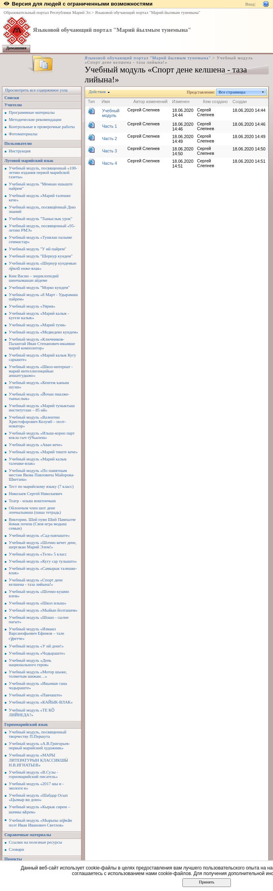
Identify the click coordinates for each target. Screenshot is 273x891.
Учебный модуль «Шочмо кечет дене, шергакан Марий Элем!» (42, 544)
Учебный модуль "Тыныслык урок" (40, 218)
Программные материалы (31, 112)
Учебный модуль (111, 113)
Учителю (13, 105)
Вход (249, 4)
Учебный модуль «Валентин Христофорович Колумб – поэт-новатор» (37, 421)
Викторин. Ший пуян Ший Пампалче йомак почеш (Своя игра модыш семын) (42, 523)
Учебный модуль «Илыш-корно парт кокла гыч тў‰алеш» (42, 435)
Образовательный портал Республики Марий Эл (47, 12)
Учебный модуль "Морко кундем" (39, 287)
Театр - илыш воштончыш (32, 501)
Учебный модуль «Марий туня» (37, 325)
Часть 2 (109, 138)
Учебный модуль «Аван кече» (35, 445)
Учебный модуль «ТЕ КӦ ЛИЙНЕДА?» (31, 712)
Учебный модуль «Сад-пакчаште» (39, 535)
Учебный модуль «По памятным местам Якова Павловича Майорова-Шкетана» (41, 475)
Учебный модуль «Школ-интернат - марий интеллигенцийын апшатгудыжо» (41, 371)
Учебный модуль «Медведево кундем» (43, 332)
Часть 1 (109, 126)
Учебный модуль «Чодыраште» (37, 653)
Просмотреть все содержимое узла (36, 90)
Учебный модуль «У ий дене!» (36, 646)
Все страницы (232, 92)
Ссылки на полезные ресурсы (35, 842)
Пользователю (18, 143)
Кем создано (215, 101)
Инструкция (20, 151)
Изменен (181, 101)
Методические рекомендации (35, 119)
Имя (106, 101)
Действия (97, 92)
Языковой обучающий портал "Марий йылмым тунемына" (147, 12)
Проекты (13, 859)
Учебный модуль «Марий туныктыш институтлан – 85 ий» (42, 408)
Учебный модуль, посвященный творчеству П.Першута (37, 734)
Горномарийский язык (26, 724)
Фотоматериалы (23, 134)
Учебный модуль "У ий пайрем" (37, 249)
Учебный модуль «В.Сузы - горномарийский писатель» (33, 774)
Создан (239, 101)
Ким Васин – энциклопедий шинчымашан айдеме (33, 278)
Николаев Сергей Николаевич (35, 493)
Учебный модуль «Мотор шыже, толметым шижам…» (38, 674)
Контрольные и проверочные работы (42, 127)
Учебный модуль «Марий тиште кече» (43, 452)
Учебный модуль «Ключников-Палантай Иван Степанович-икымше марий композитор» (42, 343)
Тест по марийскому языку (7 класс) (41, 486)
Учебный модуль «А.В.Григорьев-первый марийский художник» (39, 745)
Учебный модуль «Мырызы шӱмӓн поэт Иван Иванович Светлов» (40, 822)
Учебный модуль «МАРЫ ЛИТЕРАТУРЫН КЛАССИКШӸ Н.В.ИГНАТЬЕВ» (38, 760)
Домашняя (16, 48)
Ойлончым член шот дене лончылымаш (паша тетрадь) (35, 510)
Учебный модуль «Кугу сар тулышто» (43, 561)
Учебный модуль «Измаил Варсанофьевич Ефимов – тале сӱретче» (36, 634)
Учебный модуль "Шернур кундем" (41, 256)
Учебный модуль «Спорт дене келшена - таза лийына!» (36, 582)
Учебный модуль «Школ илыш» (37, 603)
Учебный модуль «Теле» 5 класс (38, 554)
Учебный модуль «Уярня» (32, 306)
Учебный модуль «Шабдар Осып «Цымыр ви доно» (38, 797)
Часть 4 (109, 163)
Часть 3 (109, 150)
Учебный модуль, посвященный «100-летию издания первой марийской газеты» (43, 172)
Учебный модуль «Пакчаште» (35, 695)
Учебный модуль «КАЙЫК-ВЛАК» (41, 702)
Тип (91, 101)
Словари (16, 849)
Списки (11, 98)
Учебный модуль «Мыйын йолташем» (43, 610)
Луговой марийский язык (29, 160)
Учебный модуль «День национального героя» (30, 662)
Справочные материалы (27, 835)
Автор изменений (151, 101)
